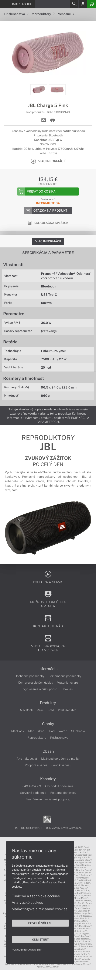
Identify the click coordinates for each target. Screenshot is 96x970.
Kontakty (48, 779)
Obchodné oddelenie (59, 786)
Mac (31, 731)
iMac (40, 710)
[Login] (83, 4)
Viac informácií (48, 241)
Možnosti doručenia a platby (60, 758)
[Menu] (4, 4)
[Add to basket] (48, 191)
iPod (51, 731)
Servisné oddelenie (33, 792)
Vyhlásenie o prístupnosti (40, 689)
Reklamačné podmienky (64, 676)
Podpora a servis (36, 765)
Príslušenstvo (16, 14)
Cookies (67, 689)
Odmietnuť (40, 939)
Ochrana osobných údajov (35, 682)
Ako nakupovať (27, 758)
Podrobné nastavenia (27, 949)
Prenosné (65, 14)
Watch (63, 731)
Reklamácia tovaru (63, 792)
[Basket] (91, 4)
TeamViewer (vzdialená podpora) (48, 799)
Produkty (48, 703)
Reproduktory (43, 14)
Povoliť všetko (40, 923)
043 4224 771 (32, 786)
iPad (51, 710)
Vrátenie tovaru (67, 682)
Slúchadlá (78, 731)
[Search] (74, 4)
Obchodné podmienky (29, 676)
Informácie (48, 669)
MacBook (26, 710)
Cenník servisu (61, 765)
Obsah (48, 751)
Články (48, 724)
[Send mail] (44, 120)
